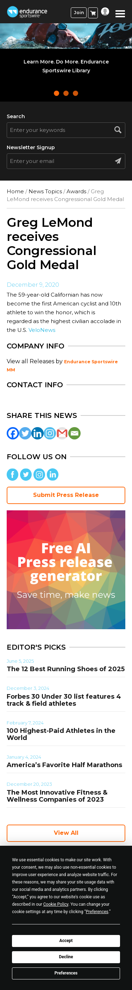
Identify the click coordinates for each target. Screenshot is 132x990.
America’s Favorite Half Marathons (64, 765)
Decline (66, 956)
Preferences (66, 973)
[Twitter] (25, 433)
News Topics (45, 191)
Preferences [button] (97, 911)
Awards (76, 191)
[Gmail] (62, 433)
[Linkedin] (37, 433)
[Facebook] (13, 433)
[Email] (74, 433)
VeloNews (42, 330)
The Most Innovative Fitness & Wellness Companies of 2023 (57, 796)
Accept (66, 940)
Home (15, 191)
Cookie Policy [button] (55, 904)
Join (79, 12)
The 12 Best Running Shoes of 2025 (66, 669)
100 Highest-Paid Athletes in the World (61, 734)
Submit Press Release (66, 495)
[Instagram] (50, 433)
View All (66, 833)
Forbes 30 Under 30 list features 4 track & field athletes (64, 700)
